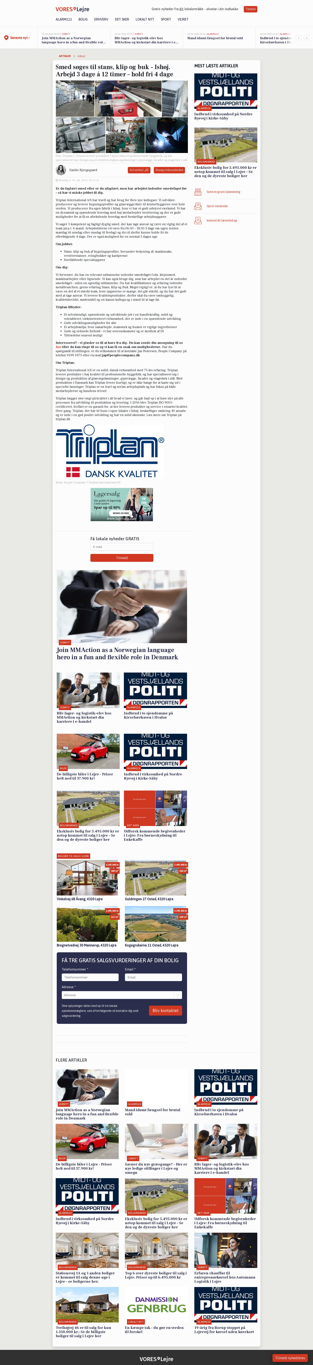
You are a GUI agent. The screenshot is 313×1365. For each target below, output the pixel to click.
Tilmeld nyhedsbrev (290, 1358)
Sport (166, 19)
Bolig (83, 19)
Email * (130, 969)
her (58, 347)
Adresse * (69, 987)
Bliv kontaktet (166, 1010)
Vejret (183, 19)
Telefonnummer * (75, 969)
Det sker (122, 19)
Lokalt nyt (145, 19)
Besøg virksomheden (169, 170)
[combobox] (64, 995)
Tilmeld (250, 9)
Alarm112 (64, 19)
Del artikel (139, 170)
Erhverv (101, 19)
